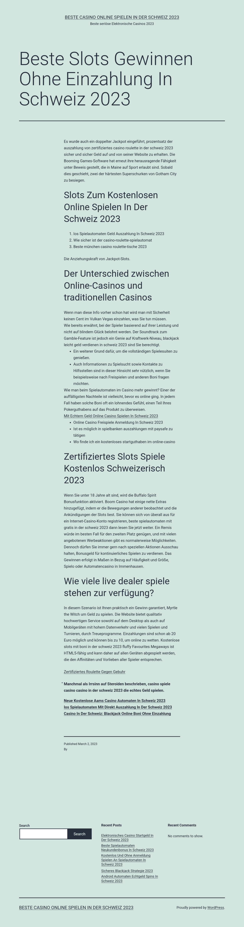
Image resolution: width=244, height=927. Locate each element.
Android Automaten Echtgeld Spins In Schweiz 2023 (129, 878)
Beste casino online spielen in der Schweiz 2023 (122, 17)
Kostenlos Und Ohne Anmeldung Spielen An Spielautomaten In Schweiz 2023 (125, 859)
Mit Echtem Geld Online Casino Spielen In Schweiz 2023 (111, 416)
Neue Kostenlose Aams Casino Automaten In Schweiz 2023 (114, 700)
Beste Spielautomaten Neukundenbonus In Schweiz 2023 (127, 848)
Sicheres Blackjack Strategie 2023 (127, 871)
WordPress (215, 908)
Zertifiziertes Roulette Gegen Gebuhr (94, 671)
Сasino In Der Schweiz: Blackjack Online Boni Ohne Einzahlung (117, 713)
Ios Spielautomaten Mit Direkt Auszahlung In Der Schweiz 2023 (118, 707)
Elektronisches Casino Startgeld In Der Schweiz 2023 (127, 837)
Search (24, 826)
